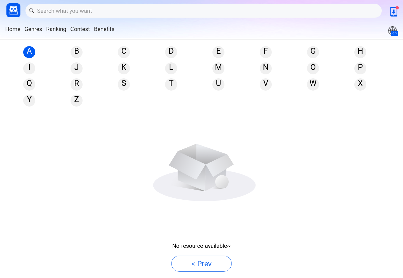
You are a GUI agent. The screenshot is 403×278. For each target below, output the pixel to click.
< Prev (201, 264)
